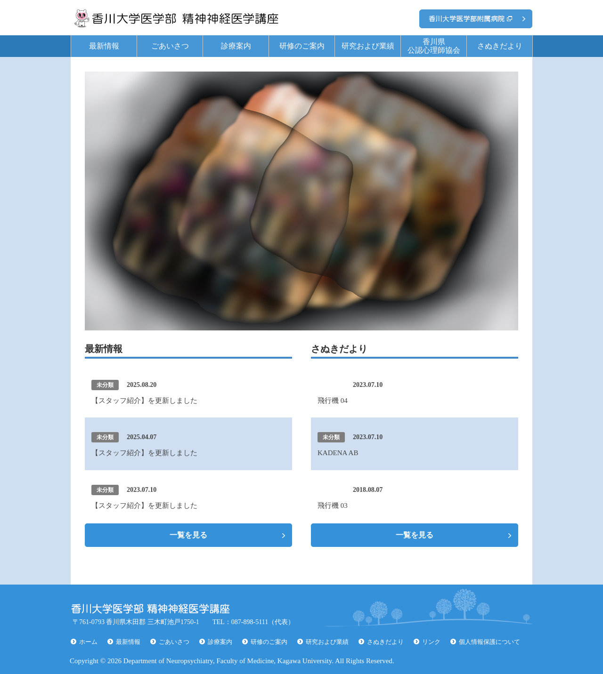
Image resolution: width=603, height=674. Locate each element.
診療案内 (236, 46)
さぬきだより (499, 46)
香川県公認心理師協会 (433, 46)
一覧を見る (188, 535)
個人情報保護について (489, 641)
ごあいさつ (170, 46)
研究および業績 (368, 46)
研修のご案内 (302, 46)
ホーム (88, 641)
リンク (431, 641)
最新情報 (104, 46)
